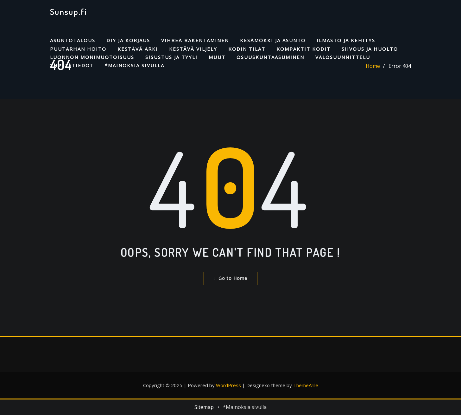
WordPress (228, 385)
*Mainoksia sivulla (134, 65)
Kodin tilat (246, 49)
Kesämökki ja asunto (273, 40)
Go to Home (230, 278)
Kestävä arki (137, 49)
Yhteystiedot (72, 65)
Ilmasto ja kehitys (346, 40)
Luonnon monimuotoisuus (92, 57)
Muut (217, 57)
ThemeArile (305, 385)
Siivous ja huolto (370, 49)
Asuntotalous (72, 40)
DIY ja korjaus (128, 40)
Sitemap (204, 407)
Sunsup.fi (68, 12)
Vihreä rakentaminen (195, 40)
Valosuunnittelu (342, 57)
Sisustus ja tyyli (171, 57)
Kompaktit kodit (303, 49)
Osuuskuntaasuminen (270, 57)
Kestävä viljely (193, 49)
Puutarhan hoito (78, 49)
